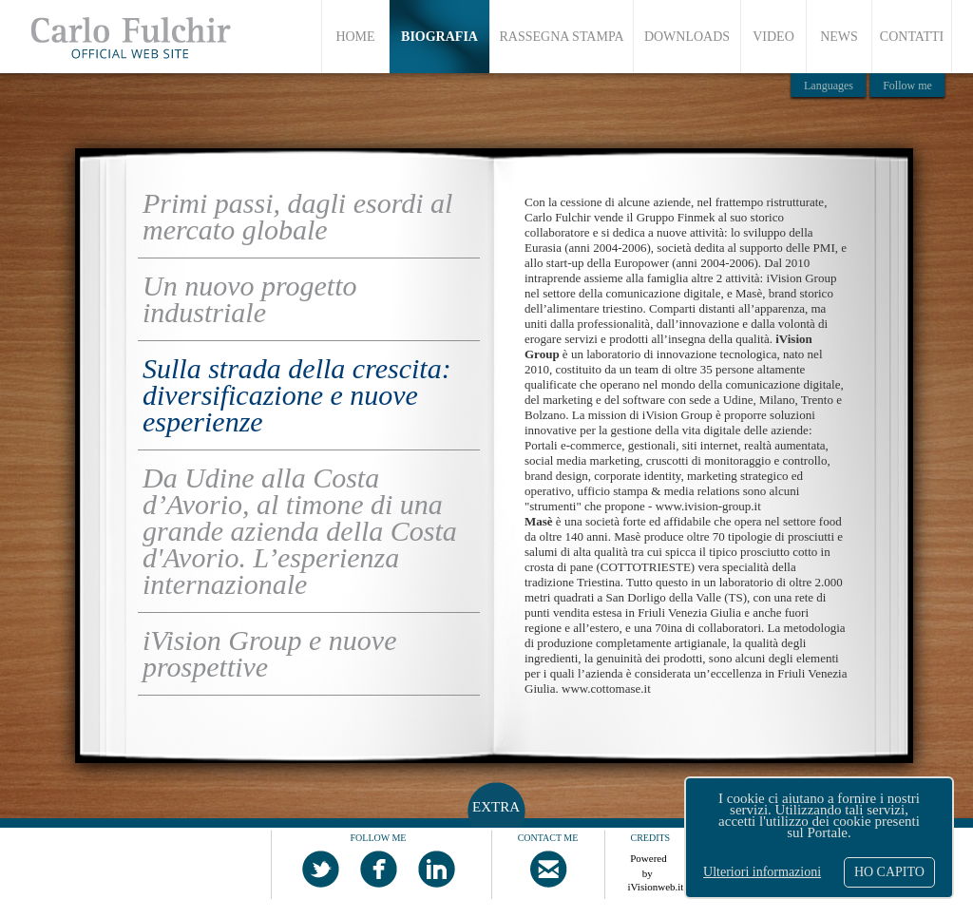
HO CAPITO (889, 872)
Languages (828, 85)
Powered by (649, 862)
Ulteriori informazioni (762, 872)
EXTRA (496, 806)
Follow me (907, 85)
